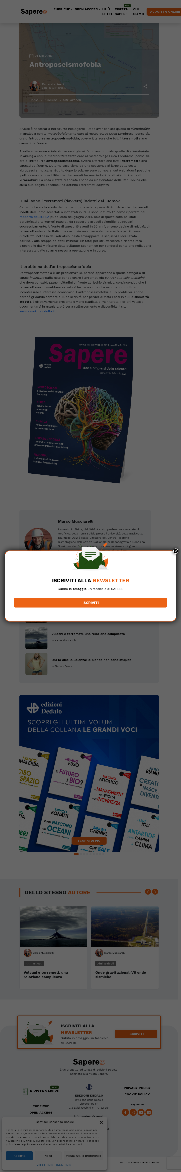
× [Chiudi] (175, 551)
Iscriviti (90, 603)
